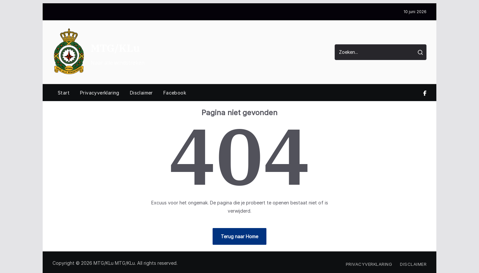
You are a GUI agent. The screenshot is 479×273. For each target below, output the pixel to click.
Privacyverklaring (99, 92)
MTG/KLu (115, 48)
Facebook (174, 92)
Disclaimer (141, 92)
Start (64, 92)
